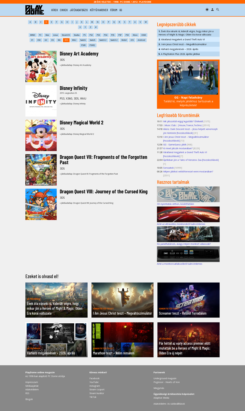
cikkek (64, 10)
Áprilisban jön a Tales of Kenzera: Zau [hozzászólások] (191, 159)
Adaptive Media (161, 397)
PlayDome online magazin (40, 372)
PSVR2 (92, 45)
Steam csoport (96, 389)
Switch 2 (102, 40)
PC (40, 35)
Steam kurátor (96, 393)
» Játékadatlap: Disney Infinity (73, 103)
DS (52, 40)
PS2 (91, 35)
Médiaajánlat (32, 385)
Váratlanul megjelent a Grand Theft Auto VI (182, 39)
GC (46, 40)
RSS (27, 393)
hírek (54, 10)
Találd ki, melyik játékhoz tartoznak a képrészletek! (188, 101)
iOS (132, 40)
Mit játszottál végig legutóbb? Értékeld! (183, 121)
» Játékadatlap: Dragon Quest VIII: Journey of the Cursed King (86, 203)
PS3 (98, 35)
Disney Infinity (73, 88)
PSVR (83, 45)
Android (141, 40)
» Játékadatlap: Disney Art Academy (75, 65)
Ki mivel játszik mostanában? (178, 148)
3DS (66, 40)
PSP (120, 35)
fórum (113, 10)
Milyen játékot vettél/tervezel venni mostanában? (188, 171)
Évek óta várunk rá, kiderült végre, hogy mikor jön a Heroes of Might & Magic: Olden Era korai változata (186, 33)
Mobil (124, 40)
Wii (59, 40)
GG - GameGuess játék (174, 144)
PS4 (105, 35)
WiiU (74, 40)
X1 (32, 40)
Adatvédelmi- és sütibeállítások (169, 403)
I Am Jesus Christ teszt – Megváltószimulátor (183, 44)
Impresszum (31, 382)
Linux (55, 35)
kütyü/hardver (99, 10)
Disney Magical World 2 (81, 122)
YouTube (94, 382)
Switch (83, 40)
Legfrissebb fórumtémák (178, 115)
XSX (39, 40)
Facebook (94, 378)
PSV (127, 35)
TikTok (92, 396)
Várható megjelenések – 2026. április (178, 49)
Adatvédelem (32, 389)
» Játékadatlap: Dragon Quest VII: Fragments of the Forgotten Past (89, 174)
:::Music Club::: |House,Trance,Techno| (183, 125)
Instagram (94, 385)
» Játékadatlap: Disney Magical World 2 (77, 134)
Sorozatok (168, 167)
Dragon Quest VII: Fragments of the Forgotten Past (103, 159)
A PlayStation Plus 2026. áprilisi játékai (179, 53)
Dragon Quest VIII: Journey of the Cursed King (104, 191)
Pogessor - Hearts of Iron (167, 382)
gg (121, 10)
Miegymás (159, 388)
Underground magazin (165, 378)
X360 (143, 35)
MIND (32, 35)
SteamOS (66, 35)
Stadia (76, 35)
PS (84, 35)
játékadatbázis (79, 10)
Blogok (29, 399)
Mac (47, 35)
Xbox (135, 35)
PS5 (112, 35)
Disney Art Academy (79, 53)
